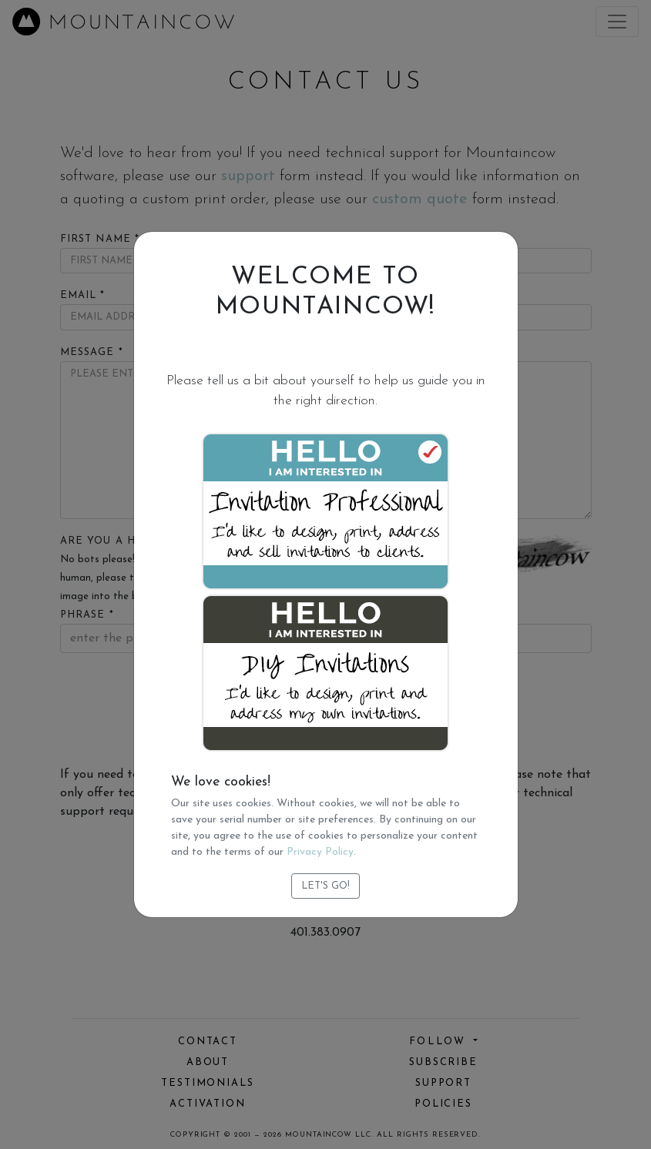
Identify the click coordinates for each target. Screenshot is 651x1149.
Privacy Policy (320, 852)
